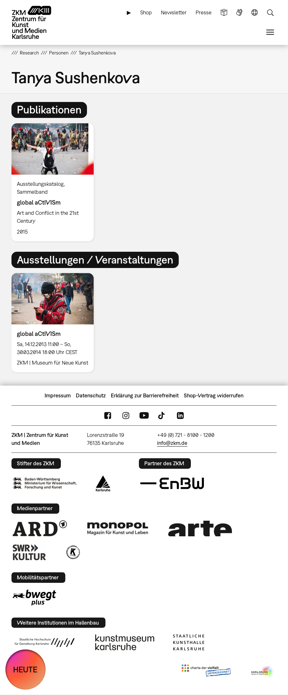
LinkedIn (180, 416)
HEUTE (25, 669)
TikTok (162, 416)
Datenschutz (91, 395)
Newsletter (174, 12)
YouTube (144, 416)
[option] (55, 182)
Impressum (58, 395)
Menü (270, 32)
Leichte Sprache (224, 12)
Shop (146, 12)
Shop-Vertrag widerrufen (213, 395)
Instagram (125, 416)
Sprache (254, 12)
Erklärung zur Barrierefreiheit (145, 395)
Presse (204, 12)
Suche (270, 12)
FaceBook (107, 416)
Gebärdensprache (239, 12)
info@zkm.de (172, 443)
